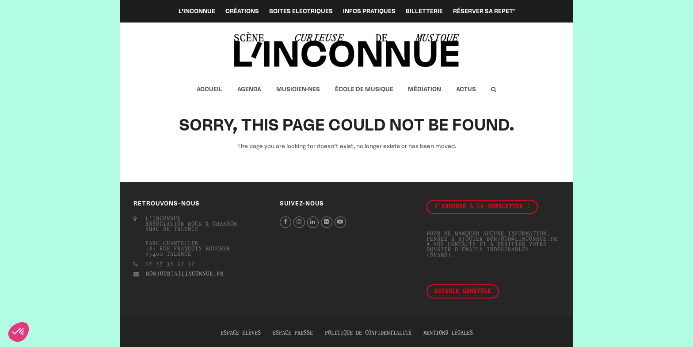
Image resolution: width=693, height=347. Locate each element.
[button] (493, 89)
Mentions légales (448, 333)
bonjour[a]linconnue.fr (185, 274)
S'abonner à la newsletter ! (482, 206)
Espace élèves (241, 333)
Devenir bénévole (462, 291)
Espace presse (293, 333)
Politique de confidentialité (368, 333)
